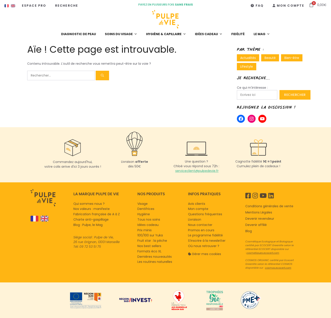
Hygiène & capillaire (166, 34)
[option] (43, 218)
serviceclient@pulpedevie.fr (197, 171)
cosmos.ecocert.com (278, 268)
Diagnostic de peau (78, 34)
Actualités (248, 58)
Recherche (66, 5)
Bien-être (291, 58)
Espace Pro (34, 5)
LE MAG (262, 34)
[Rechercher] (102, 75)
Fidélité (238, 34)
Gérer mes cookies (206, 254)
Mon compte (290, 5)
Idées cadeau (208, 34)
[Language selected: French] (50, 218)
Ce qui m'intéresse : (252, 87)
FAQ (260, 5)
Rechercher (295, 95)
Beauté (270, 58)
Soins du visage (121, 34)
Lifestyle (246, 66)
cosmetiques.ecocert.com (262, 253)
